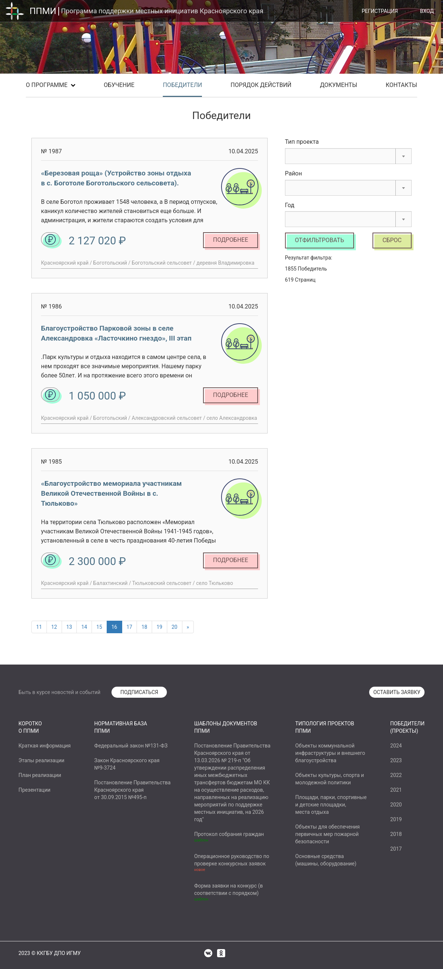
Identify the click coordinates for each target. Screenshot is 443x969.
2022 (396, 775)
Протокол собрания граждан (229, 834)
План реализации (39, 775)
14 (84, 627)
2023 (396, 760)
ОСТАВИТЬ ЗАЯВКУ (396, 692)
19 (159, 627)
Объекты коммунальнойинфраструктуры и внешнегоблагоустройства (330, 753)
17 (130, 627)
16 (114, 627)
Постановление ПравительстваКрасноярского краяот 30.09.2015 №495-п (132, 790)
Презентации (34, 790)
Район (293, 173)
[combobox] (348, 156)
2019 (396, 819)
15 (99, 627)
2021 (396, 790)
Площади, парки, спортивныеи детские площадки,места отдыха (331, 804)
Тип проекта (302, 141)
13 (69, 627)
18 (144, 627)
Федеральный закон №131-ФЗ (130, 746)
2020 (396, 805)
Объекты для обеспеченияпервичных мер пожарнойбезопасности (327, 834)
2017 (396, 849)
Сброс (392, 240)
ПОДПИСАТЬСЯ (139, 692)
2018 (396, 834)
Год (290, 205)
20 (175, 627)
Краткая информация (44, 746)
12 (54, 627)
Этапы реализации (41, 760)
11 (39, 627)
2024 (396, 746)
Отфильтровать (319, 240)
